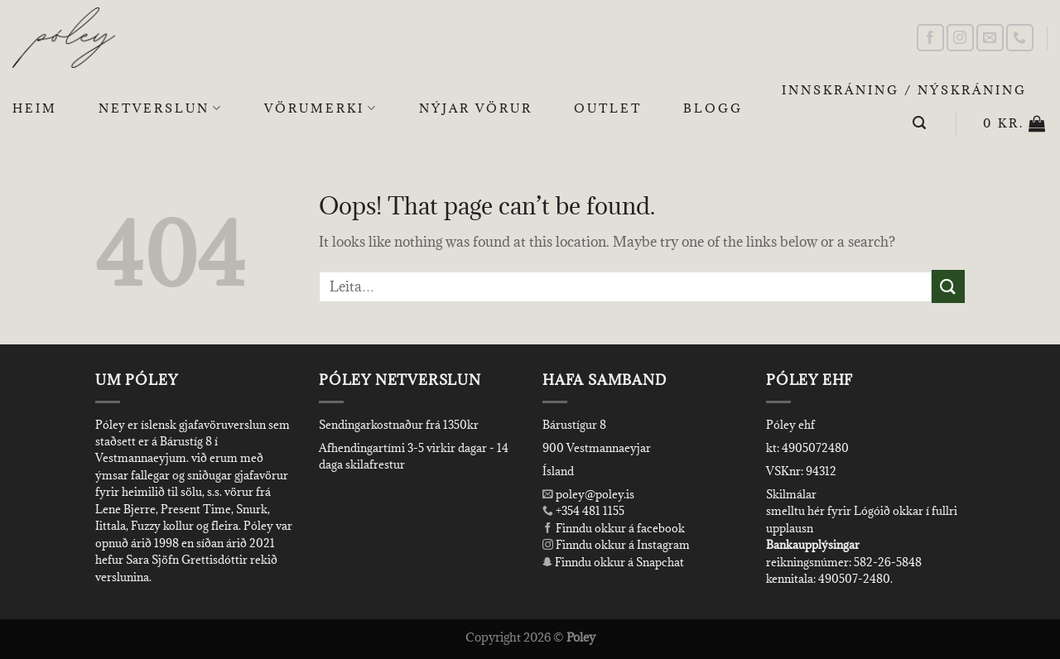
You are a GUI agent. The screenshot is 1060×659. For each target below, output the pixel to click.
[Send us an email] (990, 37)
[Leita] (920, 123)
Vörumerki (321, 108)
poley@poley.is (588, 494)
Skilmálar (791, 494)
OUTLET (608, 108)
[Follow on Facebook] (930, 37)
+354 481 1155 (588, 510)
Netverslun (161, 108)
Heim (34, 108)
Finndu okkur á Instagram (616, 544)
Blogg (713, 108)
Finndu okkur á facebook (613, 528)
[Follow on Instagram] (960, 37)
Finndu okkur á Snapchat (613, 562)
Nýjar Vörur (475, 108)
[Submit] (948, 286)
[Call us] (1020, 37)
